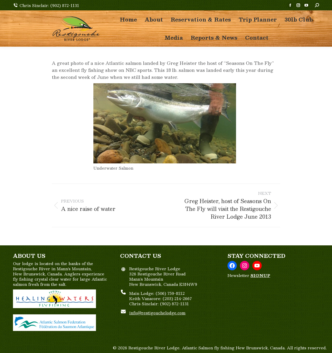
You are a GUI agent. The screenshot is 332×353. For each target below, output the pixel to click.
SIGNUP (260, 275)
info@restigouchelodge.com (157, 312)
